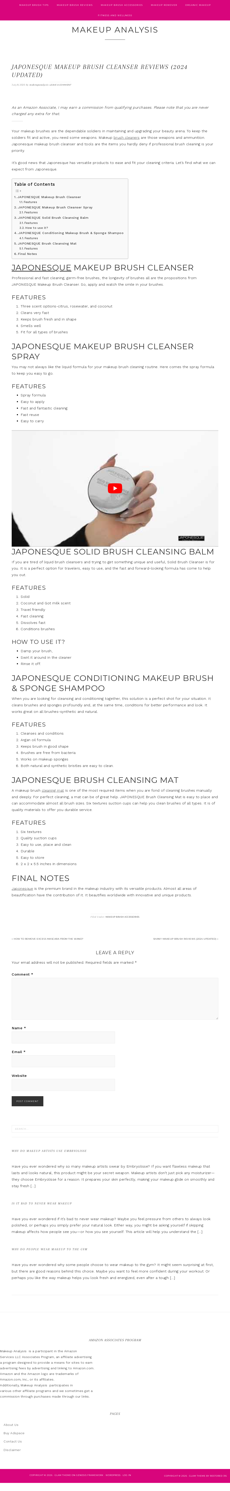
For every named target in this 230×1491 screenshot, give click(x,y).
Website (19, 1083)
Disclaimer (12, 1458)
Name (19, 1036)
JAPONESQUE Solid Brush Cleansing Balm (53, 226)
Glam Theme (63, 1483)
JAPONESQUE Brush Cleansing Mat (47, 251)
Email (19, 1060)
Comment (22, 982)
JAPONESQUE (41, 276)
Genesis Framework (90, 1483)
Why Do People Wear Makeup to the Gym (50, 1257)
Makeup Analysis (115, 34)
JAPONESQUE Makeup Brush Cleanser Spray (55, 215)
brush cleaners (127, 145)
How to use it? (36, 235)
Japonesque (22, 897)
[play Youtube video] (115, 496)
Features (30, 210)
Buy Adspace (14, 1441)
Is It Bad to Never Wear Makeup (42, 1211)
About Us (11, 1433)
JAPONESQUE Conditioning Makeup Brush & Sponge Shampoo (71, 241)
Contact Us (13, 1449)
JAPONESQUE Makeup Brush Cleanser (49, 205)
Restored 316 (218, 1483)
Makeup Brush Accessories (122, 924)
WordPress (113, 1483)
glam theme (197, 1483)
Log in (127, 1483)
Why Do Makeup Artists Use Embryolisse (49, 1159)
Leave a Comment (60, 93)
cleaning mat (53, 798)
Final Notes (27, 262)
